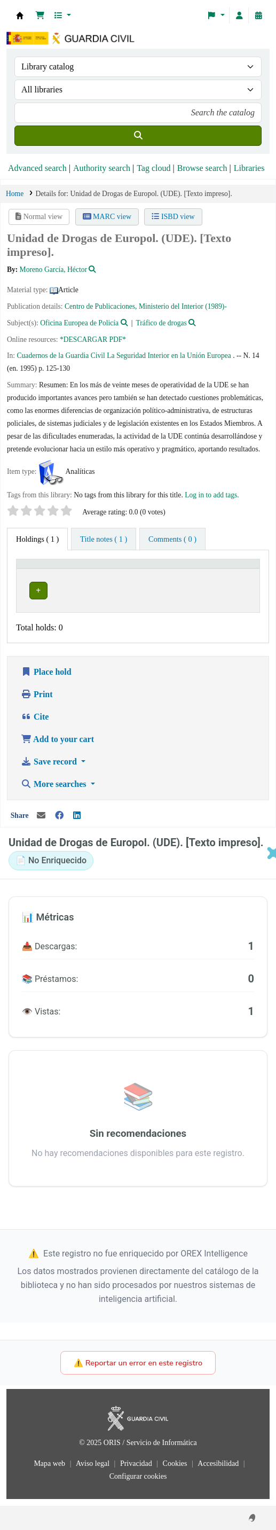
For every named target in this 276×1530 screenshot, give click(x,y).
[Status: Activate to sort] (238, 569)
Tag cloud (153, 168)
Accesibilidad (219, 1470)
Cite (35, 723)
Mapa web (50, 1470)
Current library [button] (47, 568)
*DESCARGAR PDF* (93, 339)
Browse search (202, 168)
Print (37, 701)
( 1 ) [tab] (37, 539)
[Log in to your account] (239, 15)
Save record (50, 768)
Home (14, 194)
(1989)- (216, 306)
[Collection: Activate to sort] (187, 569)
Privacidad (137, 1470)
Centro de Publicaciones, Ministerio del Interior (134, 306)
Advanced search (37, 168)
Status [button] (233, 568)
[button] (40, 15)
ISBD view (173, 217)
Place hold (46, 678)
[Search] (138, 136)
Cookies (176, 1470)
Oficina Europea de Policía (79, 323)
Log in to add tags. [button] (212, 495)
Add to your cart (57, 746)
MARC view (107, 217)
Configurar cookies (138, 1483)
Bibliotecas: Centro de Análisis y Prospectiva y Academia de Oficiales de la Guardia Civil (19, 15)
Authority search (101, 168)
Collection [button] (175, 568)
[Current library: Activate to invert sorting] (86, 569)
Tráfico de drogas (161, 323)
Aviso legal (94, 1470)
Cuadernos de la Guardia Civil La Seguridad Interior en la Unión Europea (124, 356)
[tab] (103, 539)
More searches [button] (54, 790)
